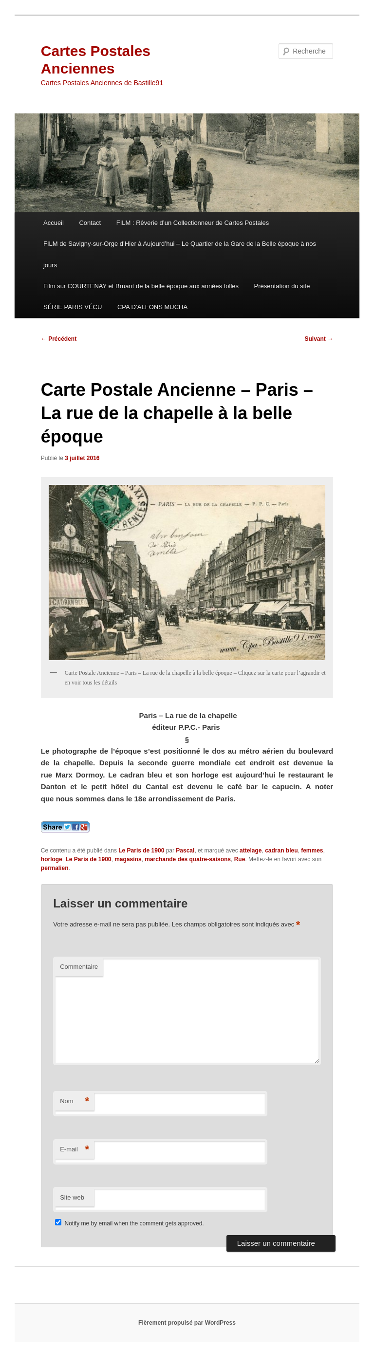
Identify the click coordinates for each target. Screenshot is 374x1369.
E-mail (74, 1150)
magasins (127, 859)
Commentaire (79, 966)
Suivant (319, 338)
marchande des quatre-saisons (188, 859)
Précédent (58, 338)
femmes (312, 850)
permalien (55, 868)
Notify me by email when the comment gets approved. (129, 1223)
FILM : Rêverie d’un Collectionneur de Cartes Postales (192, 222)
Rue (239, 859)
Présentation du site (282, 286)
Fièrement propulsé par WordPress (187, 1322)
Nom (74, 1101)
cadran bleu (281, 850)
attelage (251, 850)
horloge (51, 859)
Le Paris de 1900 (141, 850)
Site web (72, 1197)
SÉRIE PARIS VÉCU (72, 307)
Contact (90, 222)
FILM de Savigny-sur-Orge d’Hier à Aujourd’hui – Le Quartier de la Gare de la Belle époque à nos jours (179, 254)
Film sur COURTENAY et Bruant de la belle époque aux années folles (141, 286)
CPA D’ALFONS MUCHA (152, 307)
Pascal (185, 850)
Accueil (53, 222)
